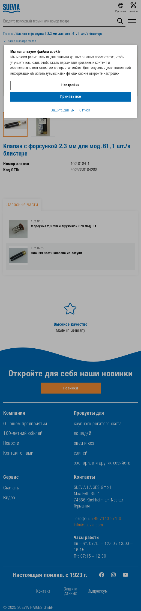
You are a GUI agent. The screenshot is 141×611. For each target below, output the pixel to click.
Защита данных (62, 111)
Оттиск (84, 111)
